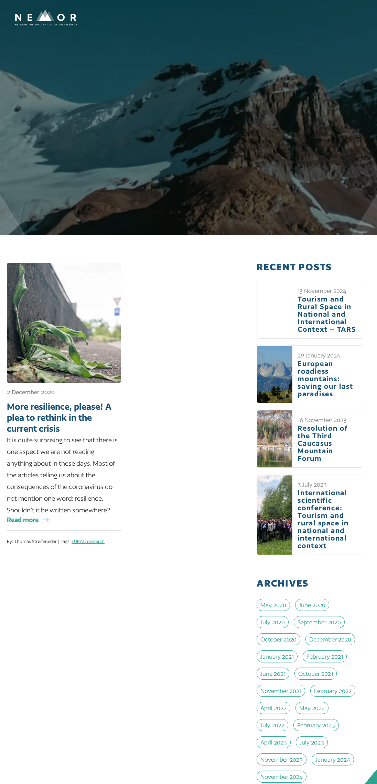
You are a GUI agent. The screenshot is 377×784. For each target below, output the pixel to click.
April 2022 (273, 708)
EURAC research (88, 541)
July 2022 (272, 725)
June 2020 (312, 605)
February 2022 (333, 690)
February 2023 (316, 725)
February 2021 (324, 656)
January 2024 (332, 759)
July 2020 (272, 622)
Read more (23, 519)
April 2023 (273, 742)
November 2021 (280, 690)
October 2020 (278, 639)
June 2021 (273, 673)
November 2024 (281, 776)
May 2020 (273, 605)
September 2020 (319, 622)
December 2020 (330, 639)
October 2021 (315, 673)
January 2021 (277, 656)
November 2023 (281, 759)
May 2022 (312, 708)
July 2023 (312, 742)
